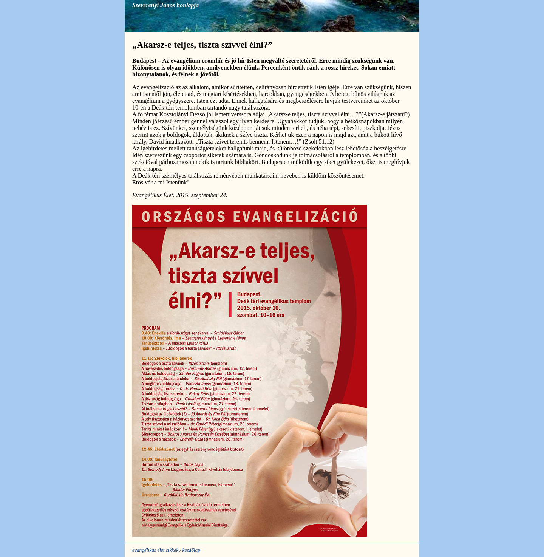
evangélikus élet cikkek (155, 550)
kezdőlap (191, 550)
